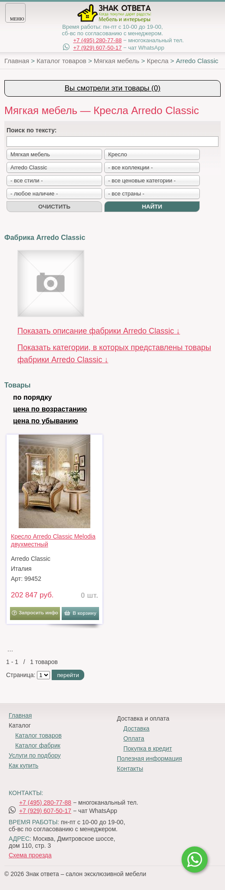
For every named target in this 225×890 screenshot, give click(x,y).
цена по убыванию (45, 421)
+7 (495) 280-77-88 (97, 40)
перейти (68, 675)
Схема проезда (30, 855)
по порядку (32, 397)
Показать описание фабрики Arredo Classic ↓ (98, 331)
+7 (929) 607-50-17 (97, 47)
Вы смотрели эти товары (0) (113, 88)
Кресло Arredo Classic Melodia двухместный (53, 540)
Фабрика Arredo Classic (44, 237)
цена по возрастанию (50, 409)
